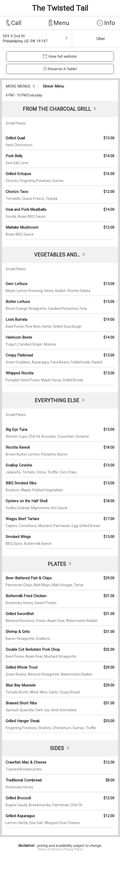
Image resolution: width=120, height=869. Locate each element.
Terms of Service (49, 849)
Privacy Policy (73, 849)
